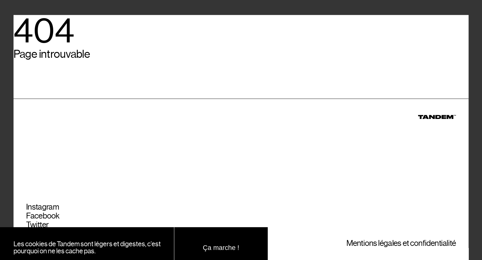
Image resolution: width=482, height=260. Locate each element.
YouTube (40, 237)
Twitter (37, 228)
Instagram (42, 210)
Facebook (43, 219)
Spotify (37, 246)
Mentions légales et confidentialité (401, 246)
